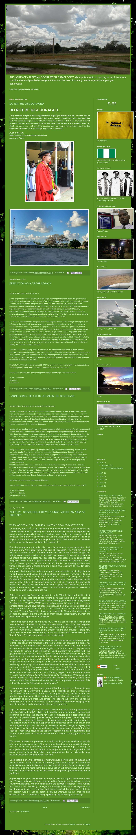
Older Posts (85, 807)
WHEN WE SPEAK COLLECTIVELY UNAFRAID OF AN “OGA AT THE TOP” (112, 630)
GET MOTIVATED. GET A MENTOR (112, 614)
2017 (102, 473)
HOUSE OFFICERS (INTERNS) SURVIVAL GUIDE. (111, 532)
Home (45, 807)
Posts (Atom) (24, 811)
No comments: (60, 273)
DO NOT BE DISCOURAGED (26, 103)
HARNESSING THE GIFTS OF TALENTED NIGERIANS (41, 395)
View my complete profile (113, 683)
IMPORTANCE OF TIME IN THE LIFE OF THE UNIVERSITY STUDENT (111, 549)
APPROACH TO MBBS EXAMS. (111, 496)
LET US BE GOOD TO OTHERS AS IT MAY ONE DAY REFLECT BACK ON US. (112, 584)
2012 (102, 479)
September (105, 465)
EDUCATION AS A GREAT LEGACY (30, 283)
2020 (102, 463)
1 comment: (57, 501)
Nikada (72, 824)
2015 (102, 476)
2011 (102, 483)
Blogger (87, 824)
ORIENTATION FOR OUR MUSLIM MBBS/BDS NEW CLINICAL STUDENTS (112, 512)
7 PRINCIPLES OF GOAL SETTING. (112, 601)
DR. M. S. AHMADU (113, 678)
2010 (102, 486)
